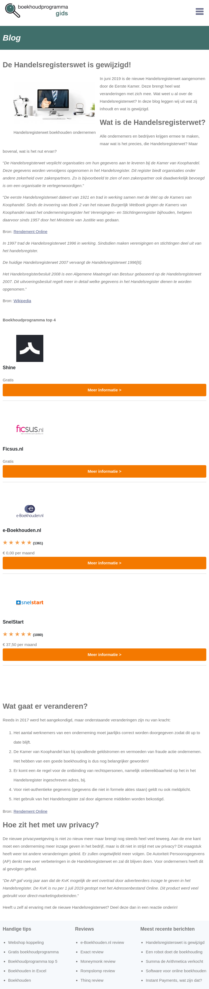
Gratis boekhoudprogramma (33, 952)
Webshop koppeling (26, 942)
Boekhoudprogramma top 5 (32, 961)
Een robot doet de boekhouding (174, 952)
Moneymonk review (97, 961)
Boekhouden (19, 980)
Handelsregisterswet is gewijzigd (175, 942)
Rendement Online (30, 231)
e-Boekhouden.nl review (102, 942)
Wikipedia (22, 300)
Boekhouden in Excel (27, 970)
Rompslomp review (97, 970)
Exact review (91, 952)
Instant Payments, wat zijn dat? (174, 980)
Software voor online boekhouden (176, 970)
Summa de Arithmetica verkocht (174, 961)
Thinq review (91, 980)
